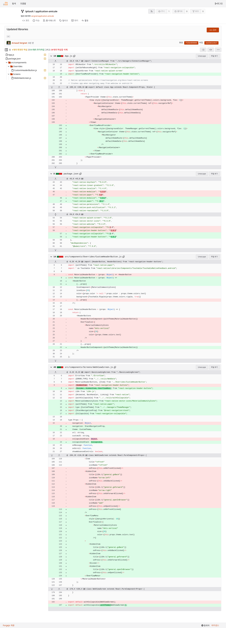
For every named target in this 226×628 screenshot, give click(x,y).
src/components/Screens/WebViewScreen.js (89, 367)
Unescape (202, 56)
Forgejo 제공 (8, 625)
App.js (68, 56)
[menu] (218, 50)
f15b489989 (191, 43)
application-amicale (46, 11)
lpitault (29, 11)
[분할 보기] (210, 50)
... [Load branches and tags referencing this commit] (8, 36)
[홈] (5, 3)
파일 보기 (214, 56)
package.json (71, 174)
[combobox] (203, 50)
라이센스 (215, 625)
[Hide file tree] (6, 49)
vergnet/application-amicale (42, 16)
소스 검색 (212, 30)
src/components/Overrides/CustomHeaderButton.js (93, 257)
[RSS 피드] (151, 11)
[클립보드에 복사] (74, 56)
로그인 (219, 3)
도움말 (23, 3)
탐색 (14, 3)
